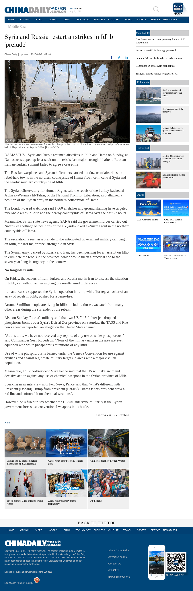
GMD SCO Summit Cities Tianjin (173, 221)
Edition (76, 8)
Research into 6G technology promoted (156, 50)
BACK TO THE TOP (96, 522)
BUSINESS (99, 19)
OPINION (25, 19)
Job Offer (113, 570)
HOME (11, 19)
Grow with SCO (144, 255)
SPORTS (141, 19)
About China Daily (118, 550)
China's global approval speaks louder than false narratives (173, 131)
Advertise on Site (118, 557)
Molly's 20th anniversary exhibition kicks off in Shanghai (173, 159)
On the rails (96, 500)
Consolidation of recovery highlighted (155, 66)
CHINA (67, 19)
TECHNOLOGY (83, 19)
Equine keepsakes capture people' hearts (174, 176)
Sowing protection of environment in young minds (172, 93)
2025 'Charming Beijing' (148, 219)
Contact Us (114, 563)
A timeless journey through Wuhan (107, 460)
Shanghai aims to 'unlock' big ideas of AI (157, 73)
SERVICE (155, 19)
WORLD (53, 19)
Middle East (17, 27)
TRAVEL (127, 19)
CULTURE (113, 19)
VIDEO (39, 19)
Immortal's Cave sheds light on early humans (159, 58)
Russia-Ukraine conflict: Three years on (175, 257)
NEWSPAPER (169, 19)
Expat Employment (119, 576)
